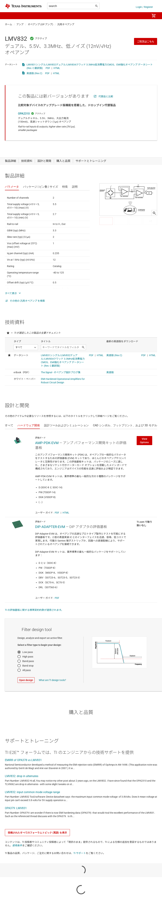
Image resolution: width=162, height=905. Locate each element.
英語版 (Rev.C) (34, 73)
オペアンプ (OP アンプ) (40, 24)
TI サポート (79, 853)
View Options (144, 440)
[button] (8, 15)
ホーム (8, 24)
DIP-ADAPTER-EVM (50, 527)
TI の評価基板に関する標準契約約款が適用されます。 (34, 610)
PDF (48, 68)
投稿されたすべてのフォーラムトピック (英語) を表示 (37, 832)
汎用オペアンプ (65, 24)
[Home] (23, 6)
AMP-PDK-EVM (47, 443)
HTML (56, 68)
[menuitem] (144, 15)
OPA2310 (24, 113)
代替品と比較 (106, 96)
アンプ (20, 24)
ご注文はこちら (145, 41)
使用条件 (17, 845)
